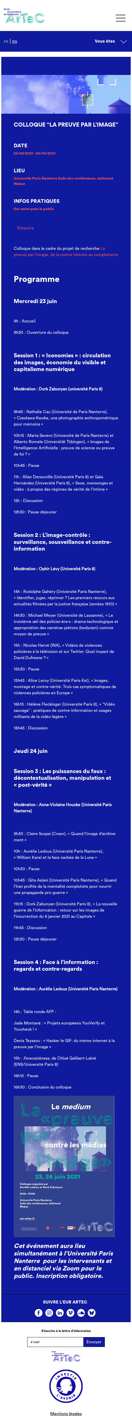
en (14, 42)
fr (6, 42)
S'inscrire (25, 228)
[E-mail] (55, 1342)
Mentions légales (66, 1414)
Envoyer (93, 1342)
